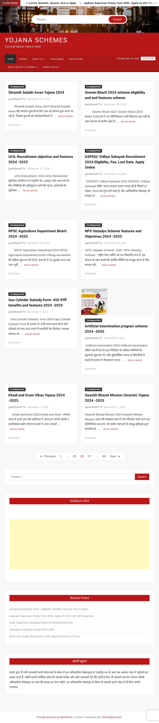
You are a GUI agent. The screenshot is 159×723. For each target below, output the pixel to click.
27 (89, 456)
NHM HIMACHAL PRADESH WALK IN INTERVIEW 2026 (41, 622)
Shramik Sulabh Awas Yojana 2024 (36, 92)
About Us (38, 59)
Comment (13, 124)
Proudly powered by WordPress (55, 717)
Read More (65, 116)
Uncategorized (17, 86)
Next (113, 456)
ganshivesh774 (17, 99)
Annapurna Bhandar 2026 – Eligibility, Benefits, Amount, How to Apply (48, 609)
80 (104, 456)
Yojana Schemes (36, 40)
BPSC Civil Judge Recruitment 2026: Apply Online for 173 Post (44, 636)
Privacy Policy (51, 67)
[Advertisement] (79, 544)
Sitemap (23, 59)
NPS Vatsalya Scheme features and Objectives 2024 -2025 (113, 234)
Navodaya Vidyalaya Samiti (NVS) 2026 (31, 629)
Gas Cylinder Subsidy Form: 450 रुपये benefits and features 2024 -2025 (37, 302)
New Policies (76, 59)
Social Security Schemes (21, 67)
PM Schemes (57, 59)
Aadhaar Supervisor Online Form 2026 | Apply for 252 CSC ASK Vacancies (51, 616)
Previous (50, 456)
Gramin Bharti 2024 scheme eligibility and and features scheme (115, 95)
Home (10, 59)
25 (74, 456)
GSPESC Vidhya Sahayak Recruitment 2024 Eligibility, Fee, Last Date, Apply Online (115, 162)
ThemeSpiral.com (111, 717)
